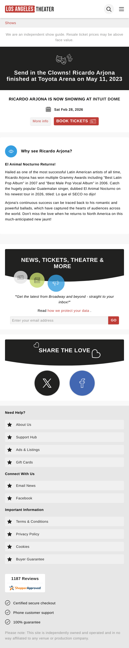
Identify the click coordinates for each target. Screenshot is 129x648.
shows (10, 23)
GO (113, 320)
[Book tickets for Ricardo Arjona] (76, 121)
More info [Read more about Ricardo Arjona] (40, 121)
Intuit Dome (106, 99)
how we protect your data (69, 311)
